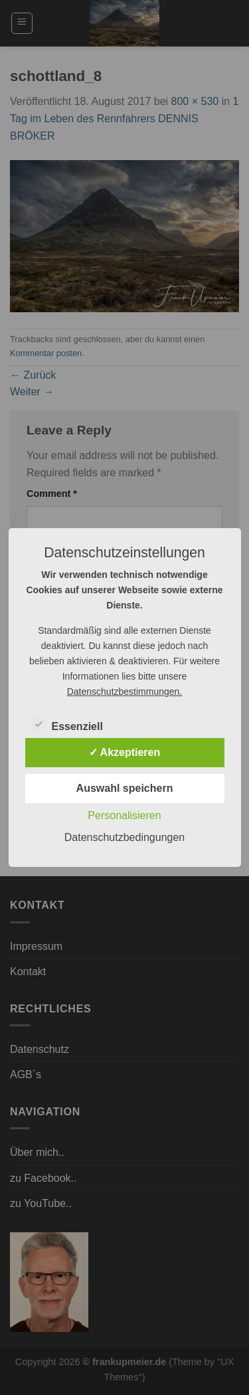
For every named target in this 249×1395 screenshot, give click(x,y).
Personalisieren (124, 815)
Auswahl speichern (124, 788)
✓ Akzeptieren (125, 752)
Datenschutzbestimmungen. (125, 691)
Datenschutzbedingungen (124, 837)
